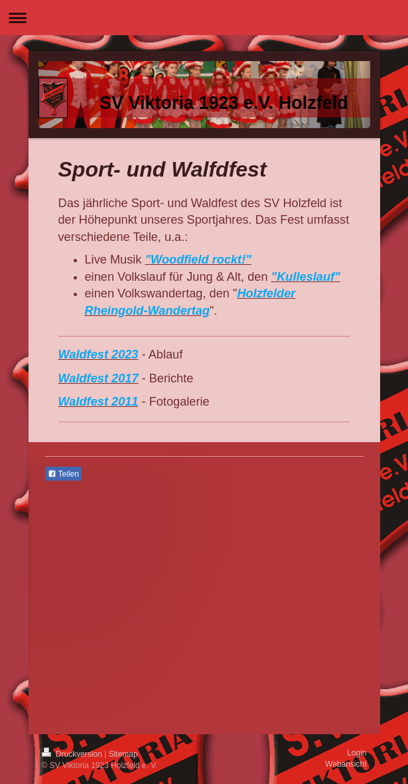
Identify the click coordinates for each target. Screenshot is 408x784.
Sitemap (123, 754)
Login (356, 752)
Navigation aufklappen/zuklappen (204, 17)
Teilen (63, 474)
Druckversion (73, 754)
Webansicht (345, 764)
